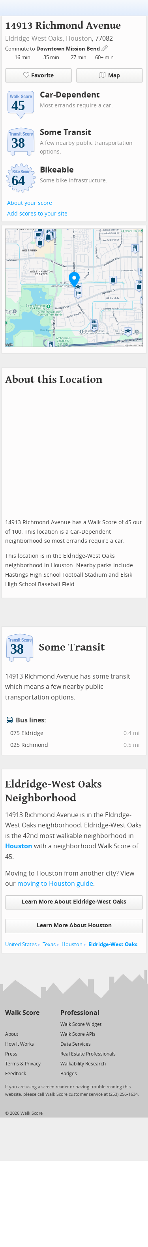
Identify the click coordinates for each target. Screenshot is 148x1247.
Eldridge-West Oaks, (34, 38)
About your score (29, 203)
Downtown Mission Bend (68, 49)
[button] (74, 279)
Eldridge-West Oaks (112, 944)
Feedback (15, 1073)
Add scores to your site (37, 213)
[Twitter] (9, 1023)
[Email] (34, 1023)
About (11, 1034)
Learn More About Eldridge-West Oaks (74, 901)
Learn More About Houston (74, 925)
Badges (68, 1073)
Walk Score (22, 1012)
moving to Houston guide (55, 883)
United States (21, 944)
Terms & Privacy (23, 1064)
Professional (79, 1012)
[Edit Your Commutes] (105, 47)
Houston (79, 38)
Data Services (75, 1044)
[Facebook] (21, 1023)
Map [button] (109, 75)
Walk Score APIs (78, 1034)
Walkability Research (83, 1064)
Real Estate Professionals (88, 1054)
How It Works (19, 1044)
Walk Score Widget (80, 1024)
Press (11, 1054)
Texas (49, 944)
